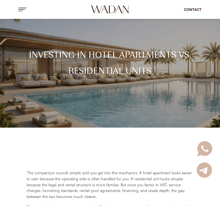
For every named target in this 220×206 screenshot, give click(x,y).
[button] (46, 9)
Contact (193, 9)
